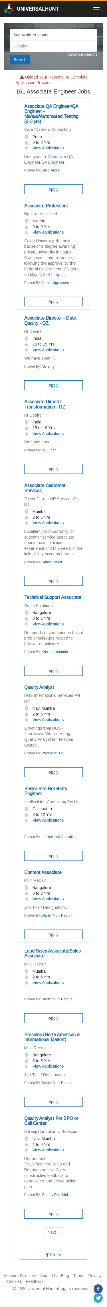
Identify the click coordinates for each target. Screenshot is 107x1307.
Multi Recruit (35, 880)
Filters (53, 1255)
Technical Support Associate (52, 597)
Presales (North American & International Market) (52, 1037)
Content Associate (43, 872)
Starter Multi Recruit (57, 915)
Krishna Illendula (55, 652)
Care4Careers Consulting (47, 129)
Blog (65, 1275)
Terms (78, 1275)
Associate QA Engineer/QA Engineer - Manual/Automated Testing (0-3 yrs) (51, 114)
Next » (53, 1232)
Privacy (95, 1275)
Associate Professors (46, 205)
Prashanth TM (52, 753)
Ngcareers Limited (40, 213)
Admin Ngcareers (55, 283)
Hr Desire (33, 331)
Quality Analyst (39, 687)
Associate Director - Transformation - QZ (44, 404)
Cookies (14, 1281)
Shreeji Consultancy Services (50, 1131)
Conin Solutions (38, 605)
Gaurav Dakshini (55, 1195)
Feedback (35, 1281)
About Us (48, 1275)
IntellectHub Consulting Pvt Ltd (52, 802)
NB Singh (49, 367)
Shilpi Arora (50, 170)
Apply (53, 189)
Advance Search (82, 54)
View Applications (44, 148)
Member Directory (20, 1275)
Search (20, 59)
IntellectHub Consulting (60, 837)
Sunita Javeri (52, 562)
